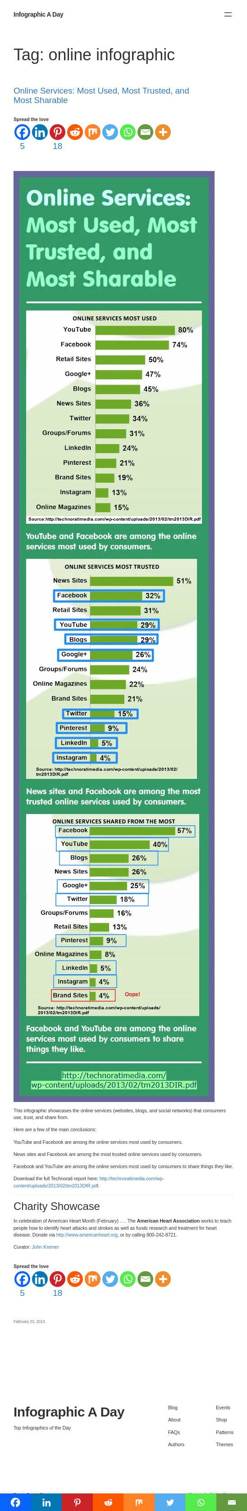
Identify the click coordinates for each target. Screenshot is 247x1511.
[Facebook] (22, 138)
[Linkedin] (40, 132)
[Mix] (93, 132)
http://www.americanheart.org (87, 1234)
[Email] (145, 132)
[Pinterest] (57, 138)
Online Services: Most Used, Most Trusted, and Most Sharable (101, 95)
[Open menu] (228, 14)
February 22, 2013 (29, 1321)
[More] (163, 132)
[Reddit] (75, 132)
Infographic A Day (38, 14)
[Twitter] (110, 132)
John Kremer (45, 1247)
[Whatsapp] (128, 132)
